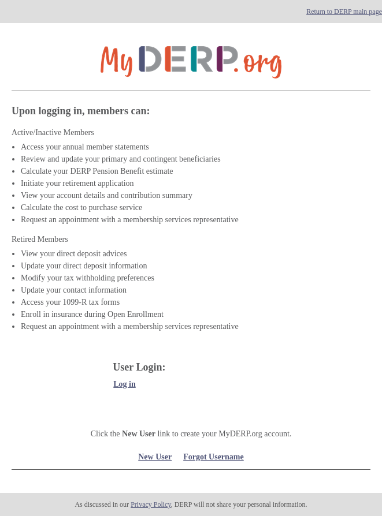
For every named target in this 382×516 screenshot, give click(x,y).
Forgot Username (213, 457)
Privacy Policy (151, 504)
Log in (124, 384)
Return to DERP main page (344, 12)
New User (155, 457)
